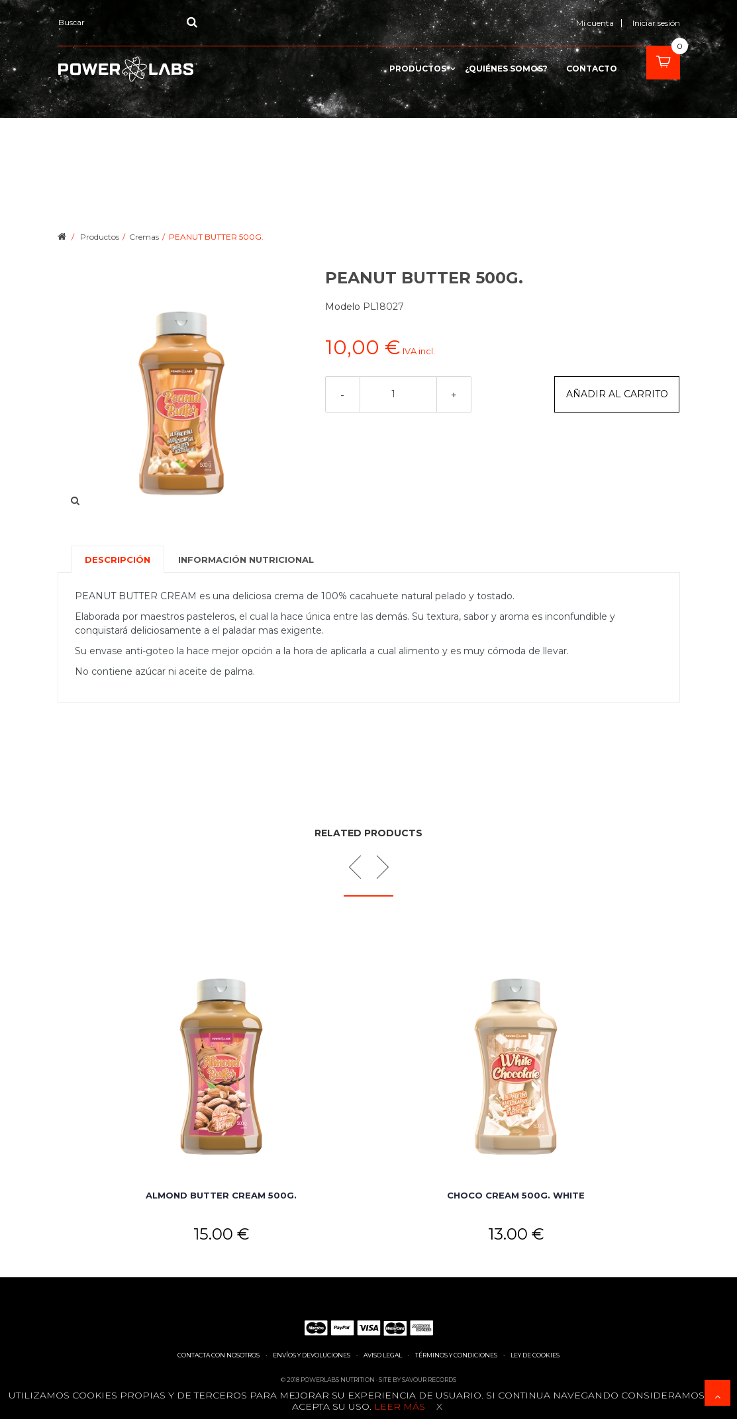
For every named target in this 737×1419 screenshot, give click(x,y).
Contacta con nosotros (218, 1355)
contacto (591, 69)
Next (376, 867)
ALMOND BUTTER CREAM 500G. (221, 1195)
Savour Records (429, 1379)
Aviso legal (383, 1355)
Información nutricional (246, 559)
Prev (359, 867)
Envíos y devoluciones (311, 1355)
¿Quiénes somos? (506, 69)
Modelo (344, 307)
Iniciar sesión (656, 23)
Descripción (117, 559)
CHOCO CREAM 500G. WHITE (516, 1195)
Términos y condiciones (456, 1355)
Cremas (144, 237)
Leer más (398, 1406)
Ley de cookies (535, 1355)
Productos (417, 69)
